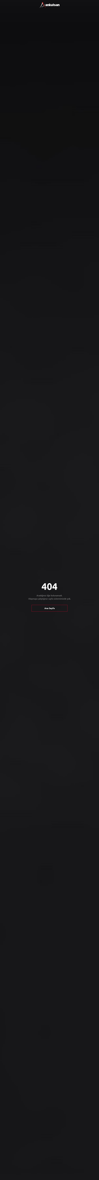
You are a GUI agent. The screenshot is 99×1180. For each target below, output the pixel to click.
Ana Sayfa (49, 608)
